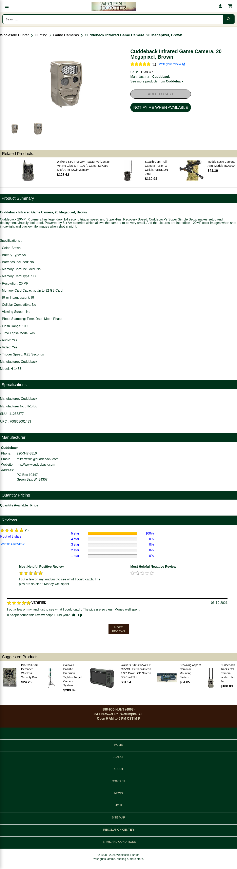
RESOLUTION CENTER (118, 829)
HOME (118, 744)
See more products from (156, 81)
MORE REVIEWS (118, 629)
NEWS (118, 793)
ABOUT (118, 769)
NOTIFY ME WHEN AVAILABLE (160, 107)
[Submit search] (228, 19)
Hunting (41, 35)
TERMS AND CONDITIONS (118, 841)
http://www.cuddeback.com (36, 464)
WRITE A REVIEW (12, 544)
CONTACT (118, 781)
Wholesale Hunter (14, 35)
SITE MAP (118, 817)
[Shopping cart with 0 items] (230, 6)
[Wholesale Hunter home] (113, 6)
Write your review (172, 64)
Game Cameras (66, 35)
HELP (118, 805)
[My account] (220, 6)
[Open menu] (6, 6)
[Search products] (113, 19)
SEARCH (118, 756)
